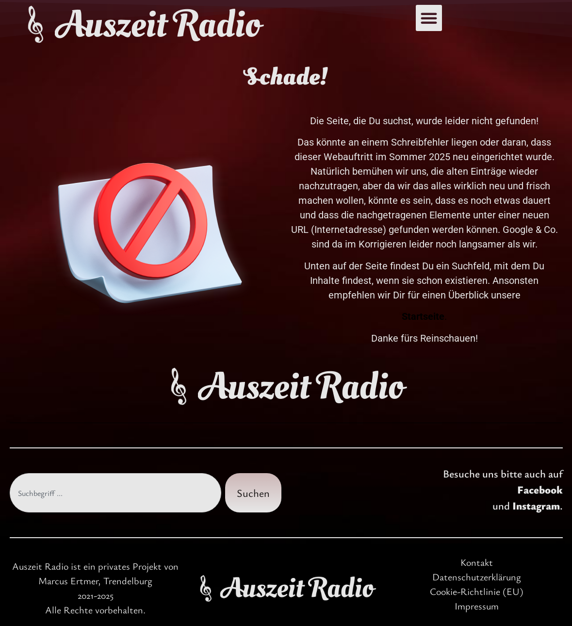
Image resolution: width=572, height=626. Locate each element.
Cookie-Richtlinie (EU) (476, 591)
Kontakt (476, 562)
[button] (429, 18)
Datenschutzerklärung (476, 576)
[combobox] (115, 492)
